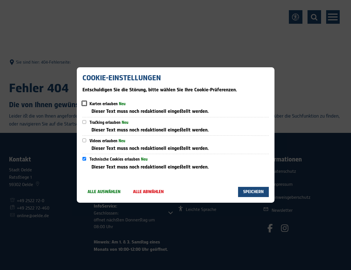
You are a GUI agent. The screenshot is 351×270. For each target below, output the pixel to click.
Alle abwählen (148, 192)
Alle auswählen (104, 192)
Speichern (253, 192)
